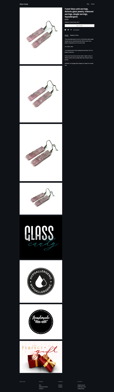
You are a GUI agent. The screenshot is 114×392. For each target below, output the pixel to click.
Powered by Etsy (81, 388)
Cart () (92, 4)
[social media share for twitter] (68, 30)
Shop (88, 4)
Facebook (60, 385)
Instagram (60, 386)
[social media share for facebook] (65, 30)
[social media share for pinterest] (71, 30)
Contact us (41, 388)
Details (67, 35)
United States (73, 22)
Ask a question (76, 30)
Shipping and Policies (43, 386)
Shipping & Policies (74, 35)
